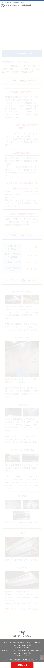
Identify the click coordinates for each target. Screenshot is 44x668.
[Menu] (39, 5)
